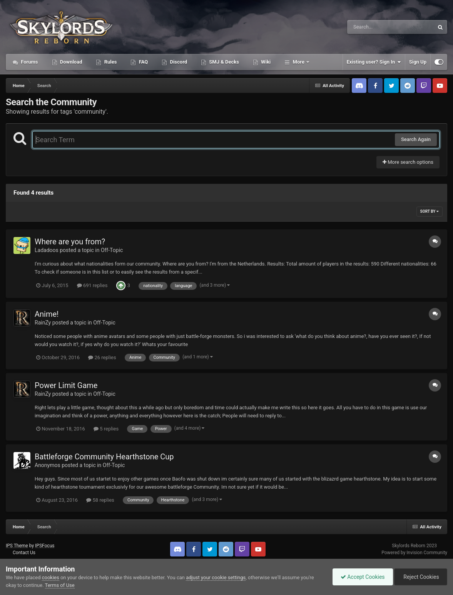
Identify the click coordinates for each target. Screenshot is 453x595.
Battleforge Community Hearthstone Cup (104, 456)
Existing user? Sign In (374, 62)
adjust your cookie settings (216, 577)
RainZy (43, 322)
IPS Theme (17, 545)
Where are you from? (70, 241)
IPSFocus (44, 545)
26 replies (102, 357)
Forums (29, 62)
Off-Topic (112, 250)
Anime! (47, 314)
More (298, 62)
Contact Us (24, 552)
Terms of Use (60, 585)
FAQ (142, 62)
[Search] (371, 27)
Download (70, 62)
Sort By (429, 211)
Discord (178, 62)
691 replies (92, 285)
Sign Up (417, 62)
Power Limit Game (66, 385)
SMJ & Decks (223, 62)
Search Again (416, 139)
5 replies (106, 429)
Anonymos (47, 465)
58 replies (100, 500)
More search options (408, 162)
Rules (110, 62)
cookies (50, 577)
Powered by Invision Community (414, 552)
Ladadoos (47, 250)
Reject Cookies (420, 577)
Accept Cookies (363, 577)
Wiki (265, 62)
